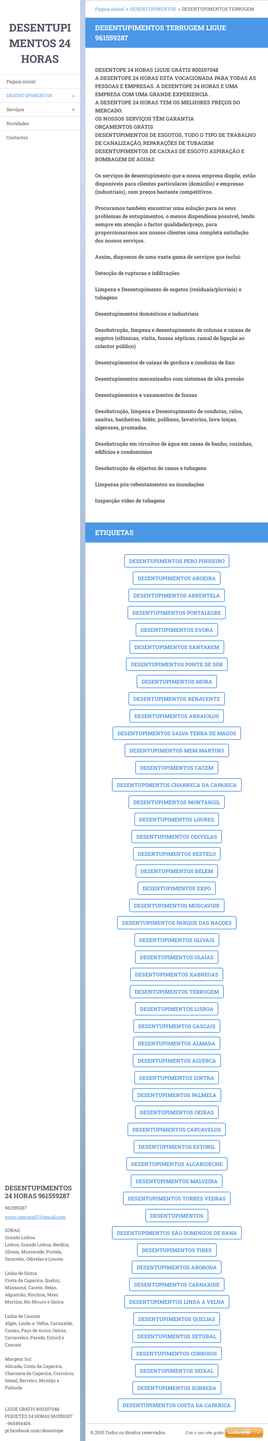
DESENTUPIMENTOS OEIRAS (177, 1112)
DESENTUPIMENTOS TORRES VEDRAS (177, 1198)
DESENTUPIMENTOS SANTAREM (176, 647)
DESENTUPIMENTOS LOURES (176, 819)
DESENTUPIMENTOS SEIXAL (176, 1370)
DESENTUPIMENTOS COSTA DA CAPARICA (177, 1405)
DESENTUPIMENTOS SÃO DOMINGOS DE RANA (177, 1232)
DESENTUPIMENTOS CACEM (176, 767)
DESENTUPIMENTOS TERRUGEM (177, 991)
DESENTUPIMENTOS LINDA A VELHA (177, 1301)
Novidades (17, 123)
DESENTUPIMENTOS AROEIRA (177, 578)
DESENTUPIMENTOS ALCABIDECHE (177, 1163)
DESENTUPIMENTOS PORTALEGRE (176, 612)
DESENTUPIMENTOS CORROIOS (176, 1353)
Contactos (17, 137)
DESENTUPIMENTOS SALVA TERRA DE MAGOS (176, 733)
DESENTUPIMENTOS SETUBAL (176, 1336)
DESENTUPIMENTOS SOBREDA (176, 1387)
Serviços (15, 109)
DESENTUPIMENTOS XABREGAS (176, 974)
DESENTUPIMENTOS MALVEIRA (177, 1181)
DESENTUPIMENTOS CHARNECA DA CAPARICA (177, 784)
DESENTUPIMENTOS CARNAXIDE (177, 1284)
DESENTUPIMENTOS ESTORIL (177, 1146)
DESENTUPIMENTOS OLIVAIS (176, 940)
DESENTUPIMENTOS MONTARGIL (176, 802)
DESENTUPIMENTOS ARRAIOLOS (176, 716)
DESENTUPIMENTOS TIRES (177, 1250)
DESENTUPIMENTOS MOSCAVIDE (177, 905)
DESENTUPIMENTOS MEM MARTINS (176, 750)
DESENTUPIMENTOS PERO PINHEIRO (177, 560)
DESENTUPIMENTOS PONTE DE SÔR (177, 664)
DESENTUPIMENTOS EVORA (176, 629)
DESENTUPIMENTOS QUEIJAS (176, 1319)
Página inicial (20, 81)
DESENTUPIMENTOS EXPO (176, 888)
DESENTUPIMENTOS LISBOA (176, 1008)
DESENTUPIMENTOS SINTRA (176, 1077)
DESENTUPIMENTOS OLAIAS (176, 957)
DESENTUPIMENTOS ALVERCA (177, 1060)
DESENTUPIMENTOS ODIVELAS (176, 836)
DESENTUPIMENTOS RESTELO (177, 853)
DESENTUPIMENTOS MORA (176, 681)
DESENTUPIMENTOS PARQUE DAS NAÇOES (177, 922)
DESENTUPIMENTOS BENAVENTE (176, 698)
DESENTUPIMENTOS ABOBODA (177, 1267)
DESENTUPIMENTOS (29, 95)
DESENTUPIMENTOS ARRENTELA (176, 595)
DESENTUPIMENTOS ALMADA (176, 1043)
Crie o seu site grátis (204, 1432)
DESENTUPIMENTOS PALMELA (176, 1095)
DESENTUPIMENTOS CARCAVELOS (176, 1129)
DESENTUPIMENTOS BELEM (176, 871)
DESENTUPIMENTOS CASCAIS (176, 1026)
